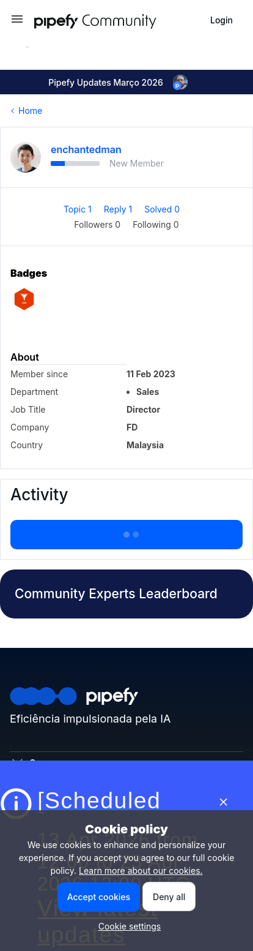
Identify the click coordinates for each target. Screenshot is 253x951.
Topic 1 (79, 209)
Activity (39, 494)
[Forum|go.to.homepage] (117, 20)
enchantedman (86, 149)
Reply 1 (119, 209)
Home (30, 110)
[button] (17, 23)
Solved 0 (162, 209)
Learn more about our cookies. (141, 870)
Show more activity (126, 530)
